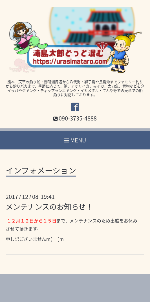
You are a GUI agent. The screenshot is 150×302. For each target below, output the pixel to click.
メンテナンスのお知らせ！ (49, 206)
